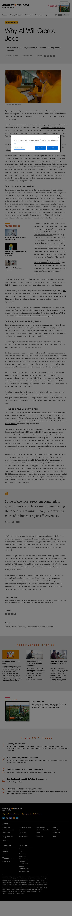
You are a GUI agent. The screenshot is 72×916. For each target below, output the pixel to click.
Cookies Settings (19, 147)
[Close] (58, 137)
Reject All (40, 147)
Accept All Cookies (52, 147)
